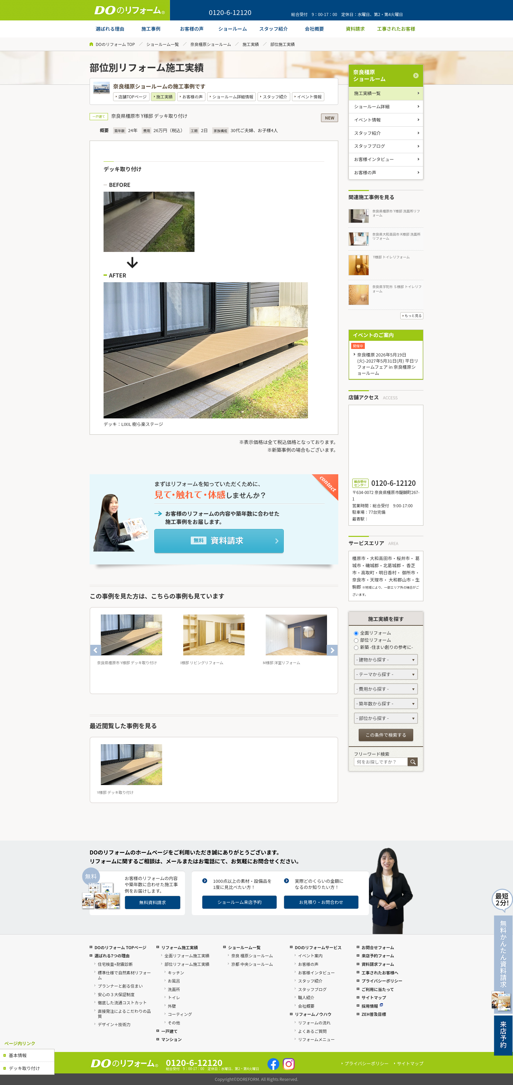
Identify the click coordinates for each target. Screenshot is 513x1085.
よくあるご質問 (312, 1031)
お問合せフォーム (377, 947)
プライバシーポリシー (381, 981)
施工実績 (251, 44)
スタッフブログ (369, 146)
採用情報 (372, 1006)
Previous (95, 650)
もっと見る (413, 315)
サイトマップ (373, 997)
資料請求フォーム (377, 964)
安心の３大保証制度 (116, 994)
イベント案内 (310, 955)
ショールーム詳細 (372, 106)
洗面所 (174, 989)
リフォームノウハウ (313, 1014)
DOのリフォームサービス (318, 947)
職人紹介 (306, 997)
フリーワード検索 (371, 754)
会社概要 (306, 1006)
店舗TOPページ (132, 96)
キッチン (176, 972)
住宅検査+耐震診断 (115, 964)
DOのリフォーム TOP (115, 44)
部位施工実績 (282, 44)
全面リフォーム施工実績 (187, 955)
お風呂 (174, 981)
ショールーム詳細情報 (233, 96)
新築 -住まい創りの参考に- (383, 647)
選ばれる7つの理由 (111, 955)
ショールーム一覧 (162, 44)
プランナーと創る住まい (120, 986)
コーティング (180, 1014)
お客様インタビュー (374, 159)
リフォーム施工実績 (179, 947)
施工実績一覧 (367, 93)
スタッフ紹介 (275, 96)
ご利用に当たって (377, 989)
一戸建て (169, 1031)
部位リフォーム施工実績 (187, 964)
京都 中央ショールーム (252, 964)
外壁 (172, 1006)
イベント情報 (309, 96)
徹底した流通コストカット (122, 1002)
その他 (174, 1022)
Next (332, 650)
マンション (171, 1039)
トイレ (174, 997)
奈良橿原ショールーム (210, 44)
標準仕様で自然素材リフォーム (124, 975)
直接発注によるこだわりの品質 (124, 1013)
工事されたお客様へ (379, 972)
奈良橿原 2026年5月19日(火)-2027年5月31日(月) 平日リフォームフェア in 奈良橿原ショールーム (387, 363)
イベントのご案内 (373, 334)
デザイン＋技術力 (114, 1024)
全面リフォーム (372, 632)
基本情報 (18, 1055)
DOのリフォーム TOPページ (120, 947)
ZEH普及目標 (373, 1014)
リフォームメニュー (316, 1039)
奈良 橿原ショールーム (252, 955)
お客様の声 (192, 96)
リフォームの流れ (314, 1022)
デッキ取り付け (24, 1068)
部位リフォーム (372, 640)
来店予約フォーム (377, 955)
